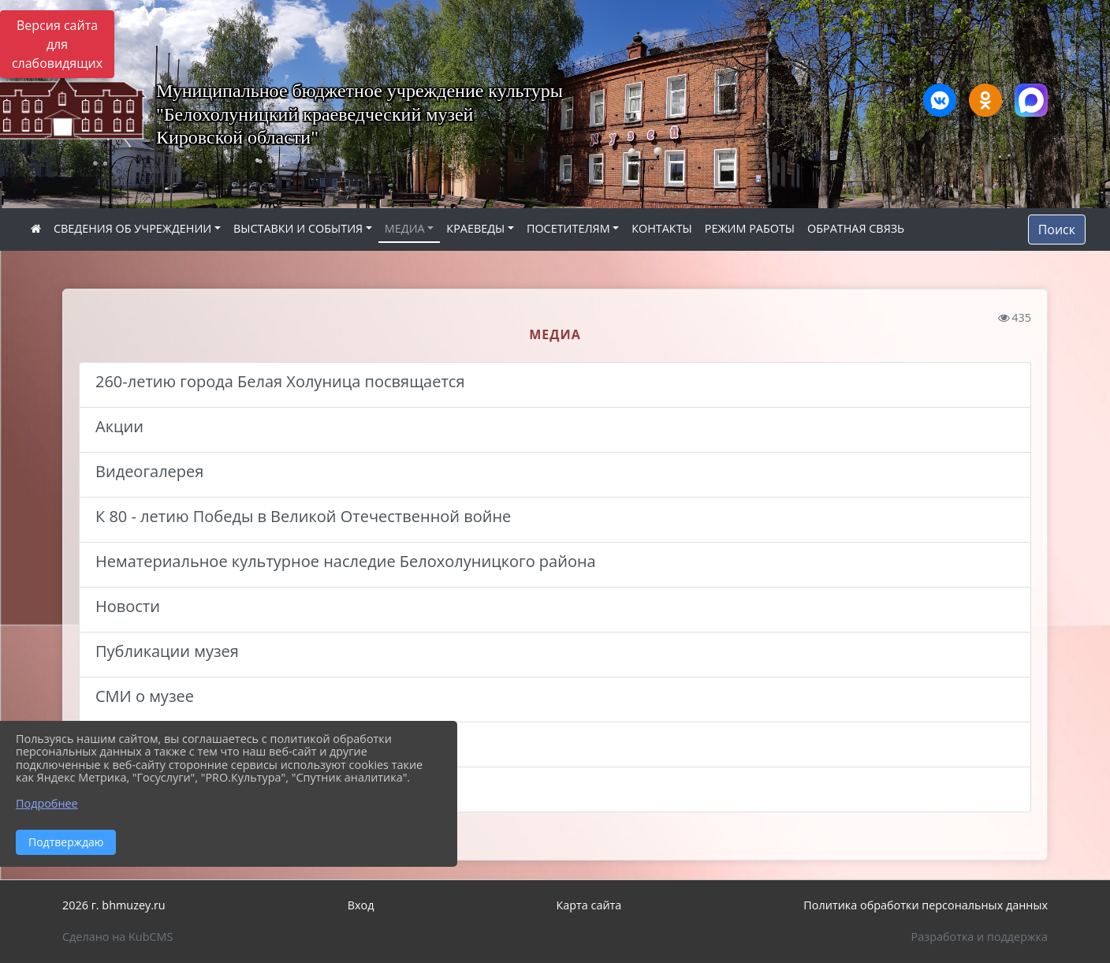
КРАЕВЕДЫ (475, 228)
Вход (361, 905)
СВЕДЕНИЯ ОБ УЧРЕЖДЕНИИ (132, 228)
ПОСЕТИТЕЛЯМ (568, 228)
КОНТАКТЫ (661, 228)
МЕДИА (405, 228)
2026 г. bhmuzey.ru (114, 905)
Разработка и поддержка (979, 936)
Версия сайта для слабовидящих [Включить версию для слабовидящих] (57, 44)
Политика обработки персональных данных (925, 905)
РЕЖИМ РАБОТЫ (750, 228)
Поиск (1056, 229)
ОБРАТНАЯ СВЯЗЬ (855, 228)
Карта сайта (588, 905)
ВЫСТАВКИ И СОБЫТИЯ (298, 228)
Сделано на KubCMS (117, 936)
